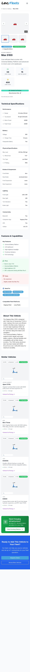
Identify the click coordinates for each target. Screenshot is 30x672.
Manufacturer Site (15, 93)
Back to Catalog (6, 8)
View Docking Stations (15, 529)
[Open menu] (27, 3)
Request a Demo (15, 557)
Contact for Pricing (15, 90)
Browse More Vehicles (15, 562)
